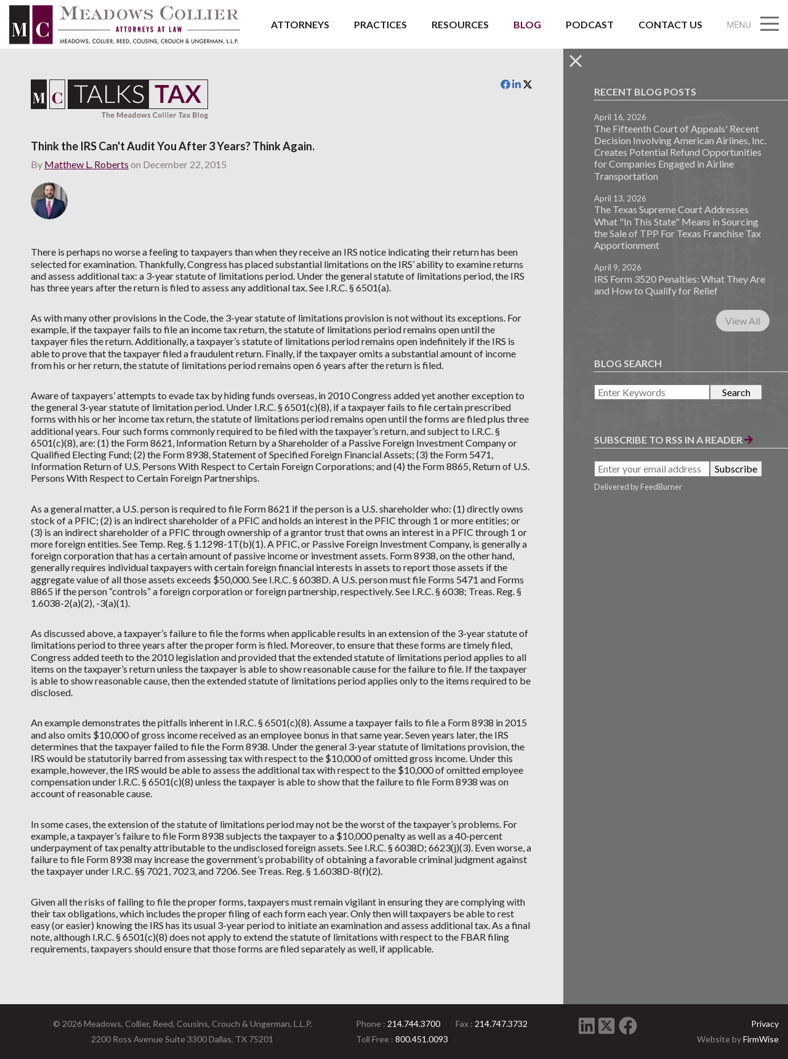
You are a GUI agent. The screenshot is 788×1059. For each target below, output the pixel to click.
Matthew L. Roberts (86, 164)
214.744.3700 (413, 1023)
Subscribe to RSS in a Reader (673, 439)
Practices (380, 24)
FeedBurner (661, 487)
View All (742, 321)
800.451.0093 (421, 1039)
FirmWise (761, 1039)
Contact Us (670, 24)
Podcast (590, 24)
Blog (527, 24)
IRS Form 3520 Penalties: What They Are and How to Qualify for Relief (679, 284)
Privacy (765, 1023)
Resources (460, 24)
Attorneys (300, 24)
